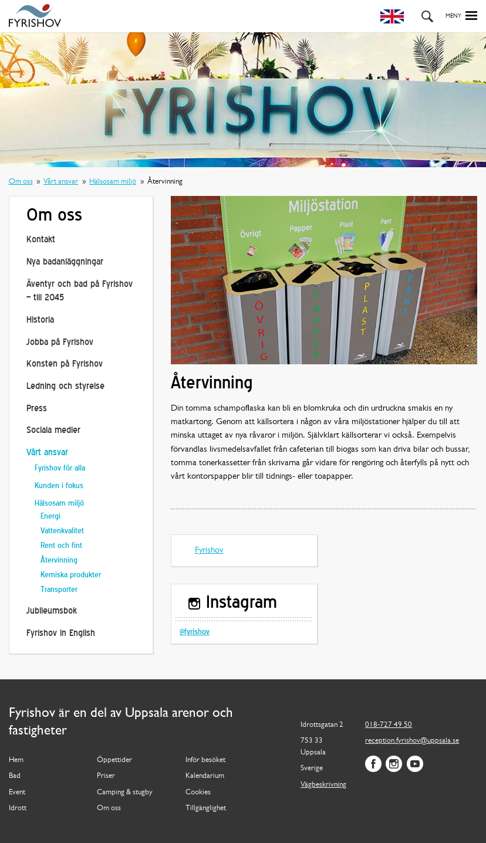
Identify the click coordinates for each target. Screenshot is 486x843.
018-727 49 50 (388, 725)
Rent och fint (61, 546)
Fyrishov (209, 550)
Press (36, 409)
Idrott (17, 808)
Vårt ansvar (60, 181)
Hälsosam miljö (112, 181)
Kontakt (40, 240)
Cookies (198, 792)
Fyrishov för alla (60, 468)
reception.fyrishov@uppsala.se (412, 740)
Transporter (59, 590)
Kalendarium (204, 776)
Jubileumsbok (51, 611)
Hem (16, 760)
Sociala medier (53, 430)
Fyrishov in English (60, 633)
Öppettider (114, 760)
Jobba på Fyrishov (59, 342)
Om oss (21, 181)
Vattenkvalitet (62, 531)
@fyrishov (195, 632)
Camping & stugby (125, 792)
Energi (50, 516)
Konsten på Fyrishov (64, 364)
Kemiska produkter (71, 575)
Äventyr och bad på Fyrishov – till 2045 (79, 291)
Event (17, 792)
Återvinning (59, 560)
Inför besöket (205, 760)
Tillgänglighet (205, 808)
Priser (106, 776)
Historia (40, 320)
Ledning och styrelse (65, 386)
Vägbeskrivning (323, 784)
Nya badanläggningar (64, 262)
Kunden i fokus (59, 486)
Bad (15, 776)
